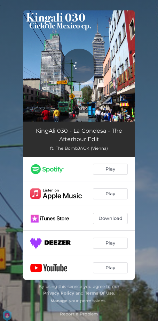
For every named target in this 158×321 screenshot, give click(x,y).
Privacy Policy (58, 293)
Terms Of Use (99, 293)
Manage (59, 300)
